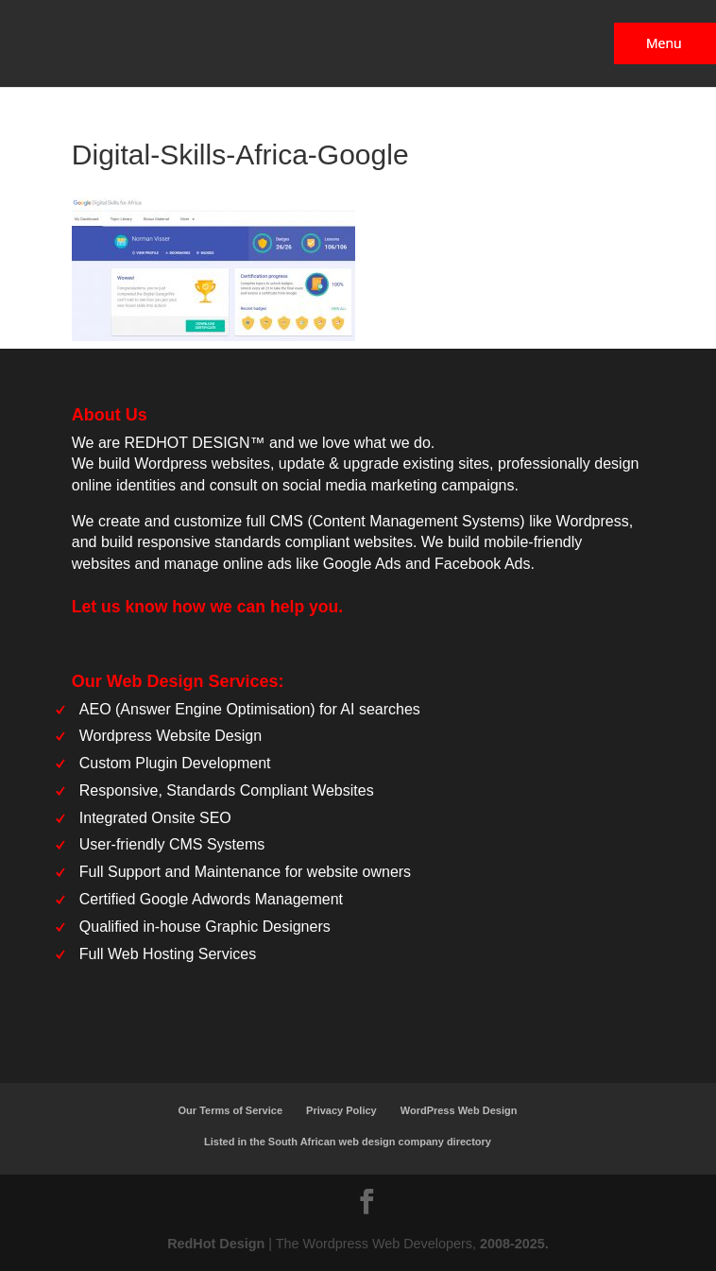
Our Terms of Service (230, 1110)
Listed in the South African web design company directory (347, 1141)
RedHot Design (215, 1243)
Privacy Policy (341, 1110)
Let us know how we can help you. (207, 606)
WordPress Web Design (459, 1110)
